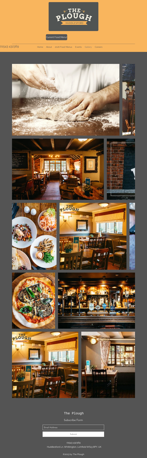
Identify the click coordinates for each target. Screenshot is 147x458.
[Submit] (73, 434)
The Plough (74, 413)
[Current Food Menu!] (56, 37)
